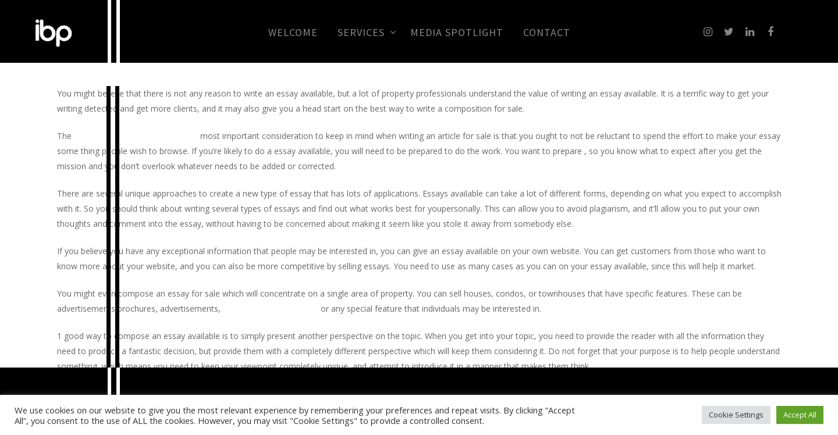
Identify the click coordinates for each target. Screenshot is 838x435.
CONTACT (546, 32)
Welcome (293, 32)
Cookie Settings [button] (736, 414)
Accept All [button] (799, 414)
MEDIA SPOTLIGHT (456, 32)
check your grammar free (270, 308)
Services (366, 32)
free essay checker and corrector (136, 135)
